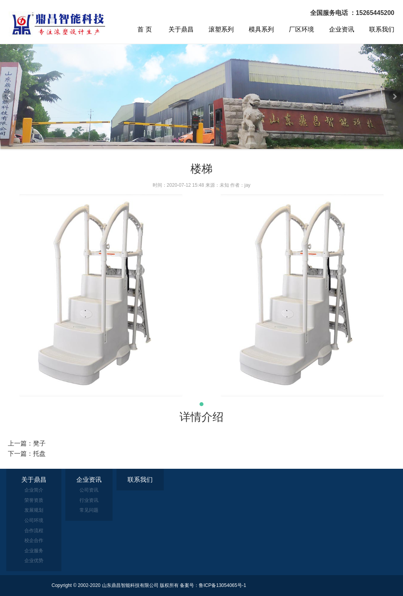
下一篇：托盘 (27, 453)
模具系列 (261, 29)
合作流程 (33, 530)
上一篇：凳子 (27, 443)
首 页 (144, 29)
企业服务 (33, 550)
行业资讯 (88, 500)
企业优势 (33, 560)
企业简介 (33, 490)
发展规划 (33, 510)
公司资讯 (88, 490)
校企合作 (33, 540)
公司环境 (33, 520)
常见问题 (88, 510)
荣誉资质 (33, 500)
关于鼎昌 (181, 29)
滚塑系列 (221, 29)
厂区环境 (301, 29)
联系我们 (381, 29)
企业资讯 (341, 29)
